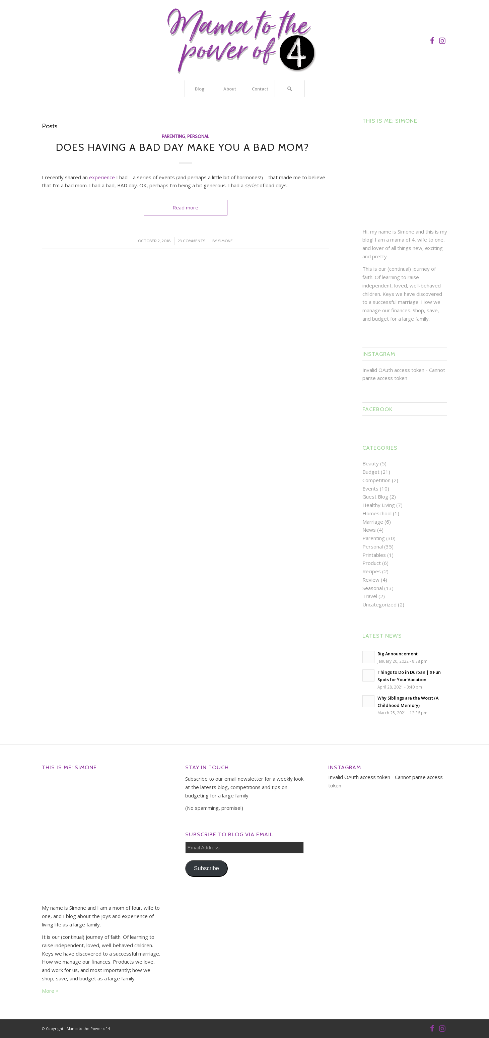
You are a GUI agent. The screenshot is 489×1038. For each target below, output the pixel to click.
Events (370, 488)
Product (371, 563)
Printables (374, 555)
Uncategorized (379, 604)
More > (50, 990)
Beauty (370, 463)
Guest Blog (375, 496)
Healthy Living (378, 505)
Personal (198, 136)
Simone (225, 240)
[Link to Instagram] (442, 40)
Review (370, 579)
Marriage (372, 521)
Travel (369, 596)
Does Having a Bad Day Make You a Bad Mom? (185, 147)
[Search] (290, 88)
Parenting (173, 136)
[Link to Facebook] (432, 40)
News (369, 529)
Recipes (371, 571)
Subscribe (206, 868)
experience (102, 177)
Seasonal (372, 588)
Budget (370, 471)
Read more (185, 207)
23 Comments (191, 240)
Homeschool (377, 513)
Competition (376, 480)
